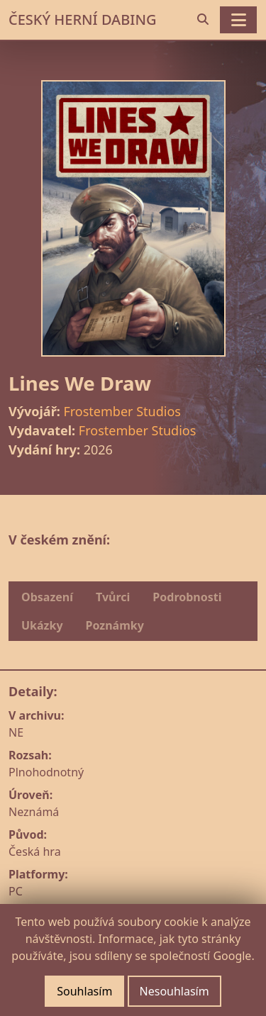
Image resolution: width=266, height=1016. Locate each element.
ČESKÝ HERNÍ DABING (82, 19)
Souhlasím (84, 991)
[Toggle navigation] (238, 19)
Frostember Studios (121, 411)
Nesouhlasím (174, 991)
